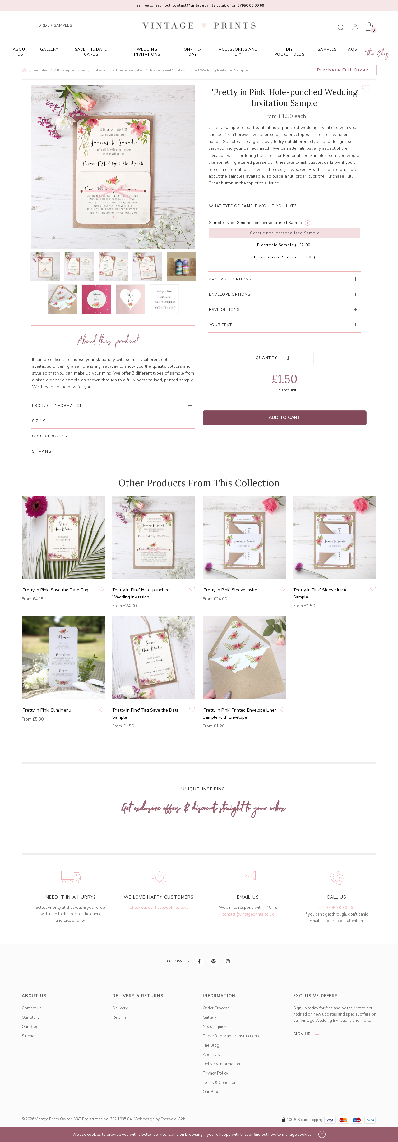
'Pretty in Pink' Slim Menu (46, 710)
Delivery (120, 1008)
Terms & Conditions (220, 1082)
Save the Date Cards (91, 52)
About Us (20, 52)
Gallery (49, 49)
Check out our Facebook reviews (158, 907)
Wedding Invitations (147, 52)
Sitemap (29, 1036)
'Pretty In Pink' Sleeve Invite (230, 590)
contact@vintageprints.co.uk (248, 914)
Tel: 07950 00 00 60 (336, 908)
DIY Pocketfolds (289, 52)
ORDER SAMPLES (55, 25)
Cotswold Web (172, 1119)
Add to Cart (285, 418)
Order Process (216, 1008)
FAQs (351, 49)
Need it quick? (215, 1027)
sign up (308, 1034)
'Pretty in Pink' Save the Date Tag (55, 590)
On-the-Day (193, 52)
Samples (327, 49)
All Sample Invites (70, 70)
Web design (144, 1119)
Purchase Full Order (342, 70)
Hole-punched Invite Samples (117, 70)
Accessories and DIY (238, 52)
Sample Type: (222, 222)
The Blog (377, 53)
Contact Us (32, 1008)
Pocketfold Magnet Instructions (231, 1036)
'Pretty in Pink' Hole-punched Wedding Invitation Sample (198, 70)
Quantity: (267, 357)
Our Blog (30, 1027)
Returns (119, 1017)
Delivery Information (221, 1064)
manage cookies (297, 1134)
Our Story (30, 1017)
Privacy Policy (215, 1073)
